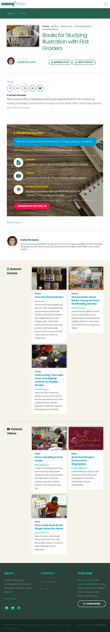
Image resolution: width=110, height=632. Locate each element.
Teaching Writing (50, 29)
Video (37, 454)
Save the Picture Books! (49, 297)
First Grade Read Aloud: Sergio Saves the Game (49, 526)
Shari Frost (40, 301)
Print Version (84, 62)
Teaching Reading (82, 26)
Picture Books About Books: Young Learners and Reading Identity (85, 300)
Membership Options (32, 206)
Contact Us (48, 581)
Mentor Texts (66, 26)
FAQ (45, 588)
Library (10, 13)
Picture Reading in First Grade (48, 458)
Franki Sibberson (79, 468)
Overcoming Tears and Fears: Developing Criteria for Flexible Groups (49, 380)
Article (45, 26)
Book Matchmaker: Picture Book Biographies (83, 460)
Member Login (60, 62)
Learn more (11, 598)
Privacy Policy (54, 625)
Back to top (15, 222)
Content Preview (16, 95)
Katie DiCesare (27, 62)
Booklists (55, 26)
